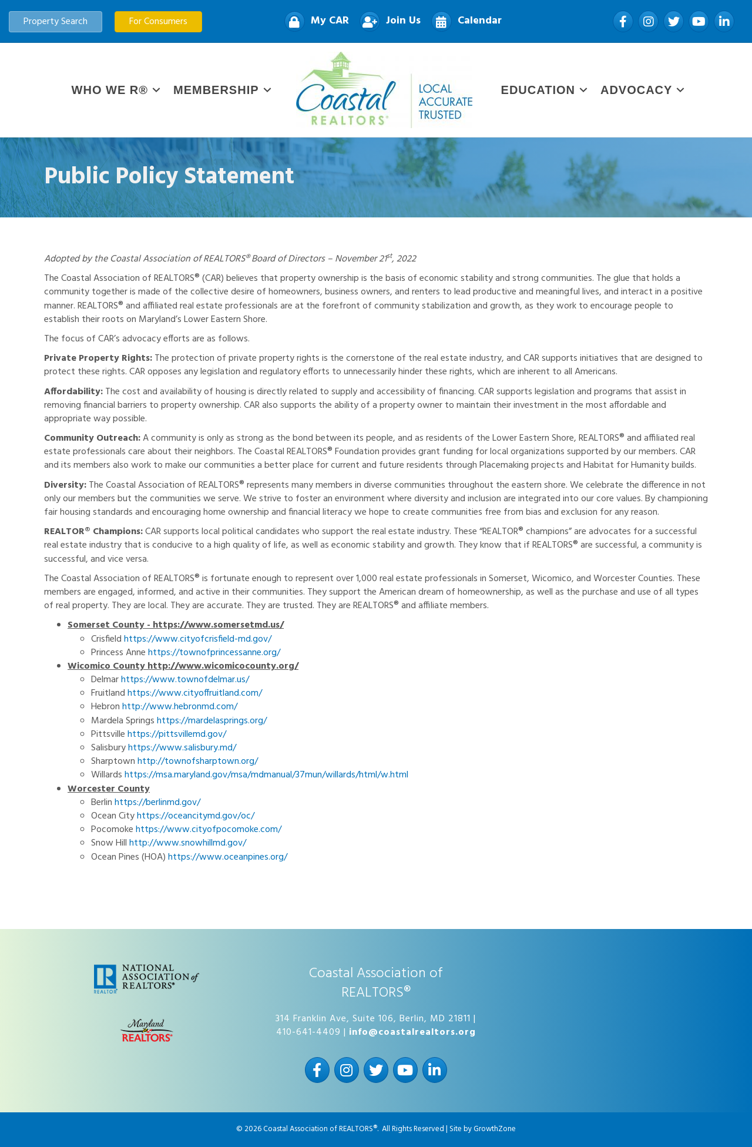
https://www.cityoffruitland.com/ (194, 693)
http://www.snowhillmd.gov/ (187, 843)
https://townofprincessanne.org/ (214, 652)
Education (538, 89)
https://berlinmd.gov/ (157, 802)
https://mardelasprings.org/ (212, 721)
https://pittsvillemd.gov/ (176, 734)
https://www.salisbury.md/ (182, 748)
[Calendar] (463, 21)
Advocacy (636, 89)
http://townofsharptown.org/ (197, 761)
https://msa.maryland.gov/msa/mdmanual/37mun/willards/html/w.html (266, 775)
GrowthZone (495, 1129)
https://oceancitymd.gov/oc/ (195, 816)
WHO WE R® (110, 89)
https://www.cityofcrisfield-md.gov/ (197, 639)
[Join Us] (387, 21)
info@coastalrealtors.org (412, 1032)
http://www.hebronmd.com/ (179, 707)
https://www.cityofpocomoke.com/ (208, 829)
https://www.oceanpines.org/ (227, 857)
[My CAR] (313, 21)
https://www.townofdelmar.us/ (185, 679)
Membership (216, 89)
